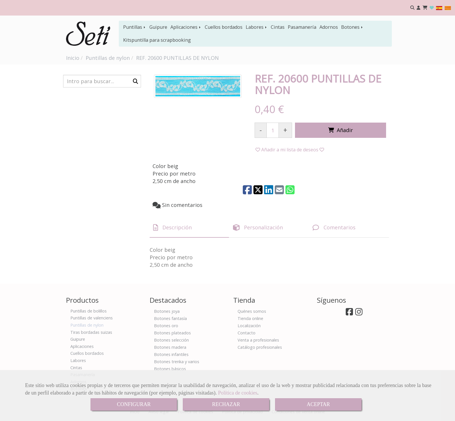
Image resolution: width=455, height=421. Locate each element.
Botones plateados (172, 333)
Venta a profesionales (258, 340)
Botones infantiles (171, 354)
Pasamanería (302, 27)
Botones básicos (170, 369)
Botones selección (171, 340)
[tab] (189, 228)
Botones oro (166, 325)
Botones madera (170, 347)
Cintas (278, 27)
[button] (418, 8)
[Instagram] (358, 313)
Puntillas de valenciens (91, 318)
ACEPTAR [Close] (318, 404)
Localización (249, 325)
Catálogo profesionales (260, 347)
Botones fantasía (170, 318)
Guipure (158, 27)
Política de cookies (237, 393)
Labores (257, 27)
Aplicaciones (186, 27)
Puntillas (134, 27)
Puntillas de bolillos (88, 311)
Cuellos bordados (223, 27)
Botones (352, 27)
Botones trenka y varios (176, 361)
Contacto (246, 333)
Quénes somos (252, 311)
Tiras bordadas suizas (91, 332)
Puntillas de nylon (87, 325)
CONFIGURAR (134, 404)
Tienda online (250, 318)
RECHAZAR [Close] (226, 404)
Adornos (328, 27)
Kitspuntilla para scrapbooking (157, 40)
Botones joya (167, 311)
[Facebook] (349, 313)
